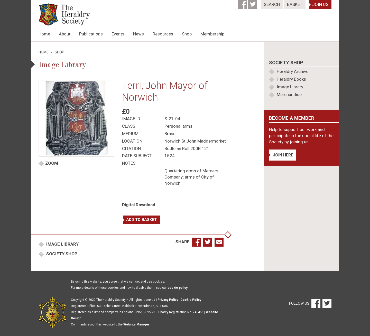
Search (272, 4)
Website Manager (136, 324)
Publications (91, 33)
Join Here (283, 155)
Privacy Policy (168, 300)
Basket (294, 4)
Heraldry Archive (292, 71)
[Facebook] (243, 2)
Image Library (62, 244)
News (138, 33)
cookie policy (178, 288)
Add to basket (141, 219)
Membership (212, 33)
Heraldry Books (291, 79)
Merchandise (289, 94)
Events (118, 33)
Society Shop (61, 253)
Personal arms (178, 126)
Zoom (51, 163)
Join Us (320, 4)
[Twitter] (253, 2)
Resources (163, 33)
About (64, 33)
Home (44, 33)
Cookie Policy (190, 300)
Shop (187, 33)
